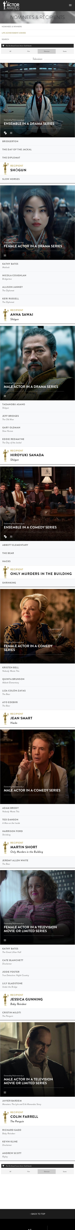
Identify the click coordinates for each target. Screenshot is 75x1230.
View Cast (6, 133)
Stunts (65, 51)
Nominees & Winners (12, 26)
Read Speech (12, 133)
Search (5, 39)
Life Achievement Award (14, 33)
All (10, 51)
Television (46, 51)
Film (28, 51)
